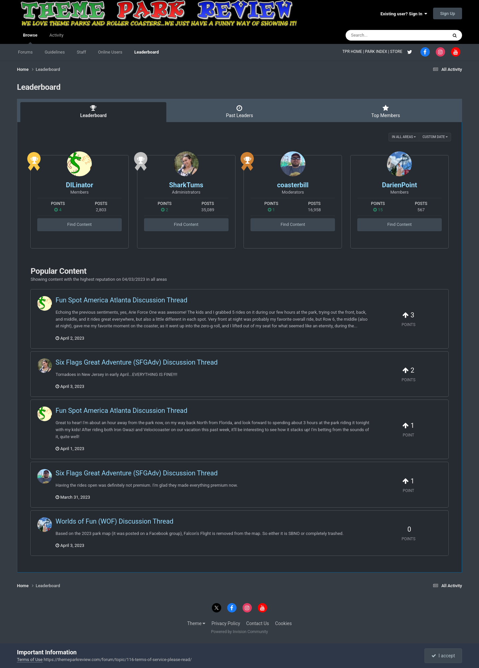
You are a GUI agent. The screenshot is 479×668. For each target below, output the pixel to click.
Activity (56, 35)
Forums (25, 52)
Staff (81, 52)
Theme (196, 623)
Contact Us (257, 623)
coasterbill (293, 185)
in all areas (404, 137)
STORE (396, 51)
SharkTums (186, 185)
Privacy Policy (226, 623)
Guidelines (55, 52)
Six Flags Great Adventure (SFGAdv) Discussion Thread (137, 362)
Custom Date (435, 137)
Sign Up (447, 13)
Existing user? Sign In (404, 13)
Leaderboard (146, 52)
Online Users (110, 52)
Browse (30, 38)
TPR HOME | (353, 51)
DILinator (79, 185)
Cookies (283, 623)
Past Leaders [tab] (239, 111)
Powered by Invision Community (239, 631)
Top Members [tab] (386, 111)
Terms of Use (30, 659)
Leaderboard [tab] (93, 111)
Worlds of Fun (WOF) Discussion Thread (114, 521)
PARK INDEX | (377, 51)
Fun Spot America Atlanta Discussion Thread (121, 300)
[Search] (380, 35)
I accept (443, 655)
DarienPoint (399, 185)
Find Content (79, 224)
